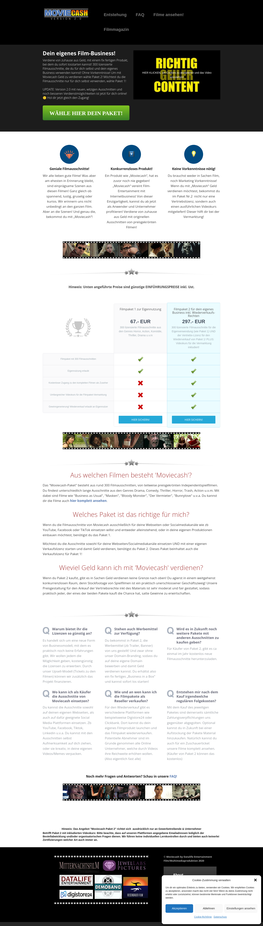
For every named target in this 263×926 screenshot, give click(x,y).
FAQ (140, 14)
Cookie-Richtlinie (203, 916)
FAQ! (173, 776)
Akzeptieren (179, 908)
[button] (255, 880)
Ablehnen (209, 908)
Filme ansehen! (168, 14)
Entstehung (115, 14)
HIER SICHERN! (141, 419)
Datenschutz (220, 916)
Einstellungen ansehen (241, 908)
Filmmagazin (116, 29)
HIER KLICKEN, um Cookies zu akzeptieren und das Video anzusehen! (176, 75)
